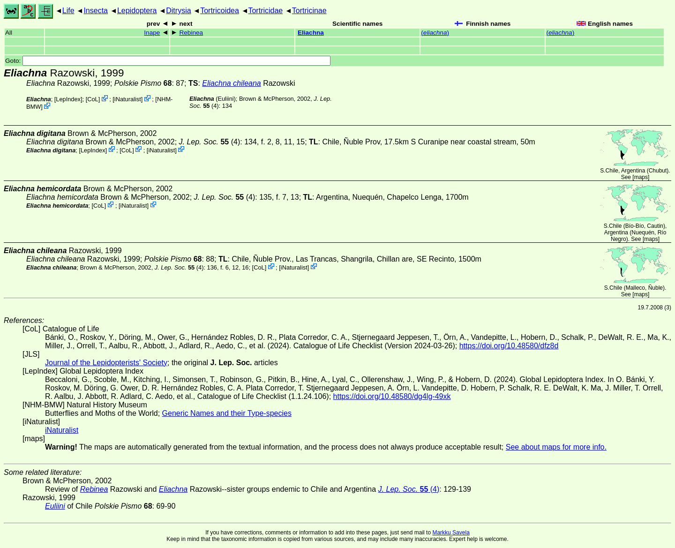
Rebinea (191, 32)
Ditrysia (178, 11)
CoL (92, 99)
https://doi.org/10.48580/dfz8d (509, 346)
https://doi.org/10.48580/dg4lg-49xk (392, 396)
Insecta (95, 11)
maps (641, 177)
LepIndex (68, 99)
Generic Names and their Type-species (227, 413)
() (435, 32)
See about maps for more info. (556, 447)
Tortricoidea (219, 11)
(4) (209, 142)
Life (68, 11)
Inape (152, 32)
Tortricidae (265, 11)
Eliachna (311, 32)
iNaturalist (127, 99)
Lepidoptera (137, 11)
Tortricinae (309, 11)
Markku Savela (450, 532)
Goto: (167, 60)
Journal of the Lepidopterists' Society (106, 363)
